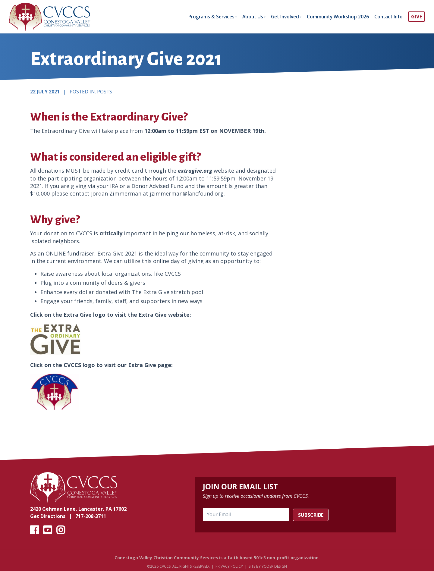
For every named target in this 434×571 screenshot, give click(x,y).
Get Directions (47, 516)
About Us (246, 16)
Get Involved (280, 16)
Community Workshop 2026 (335, 16)
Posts (104, 92)
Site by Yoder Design (268, 566)
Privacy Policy (229, 566)
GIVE (416, 16)
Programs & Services (202, 16)
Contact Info (388, 16)
